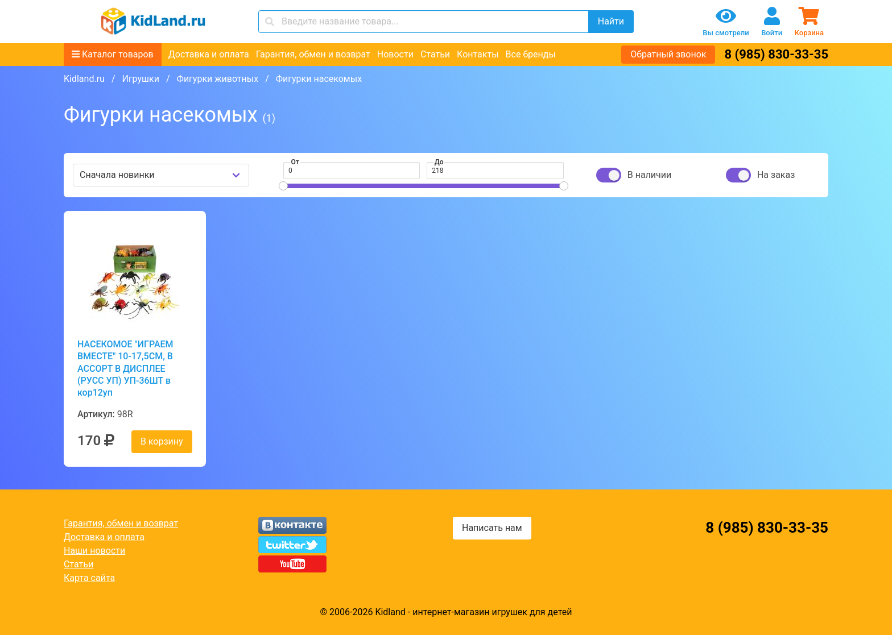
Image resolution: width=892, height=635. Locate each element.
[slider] (283, 185)
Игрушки (140, 78)
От (295, 162)
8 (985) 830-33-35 (776, 54)
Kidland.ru (84, 78)
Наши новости (94, 550)
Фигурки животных (218, 78)
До (439, 162)
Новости (395, 54)
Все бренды (531, 54)
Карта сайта (89, 577)
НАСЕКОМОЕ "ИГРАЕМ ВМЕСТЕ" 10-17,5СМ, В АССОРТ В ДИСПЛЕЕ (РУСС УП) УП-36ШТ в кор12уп (125, 368)
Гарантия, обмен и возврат (313, 54)
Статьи (435, 54)
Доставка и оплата (208, 54)
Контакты (477, 54)
